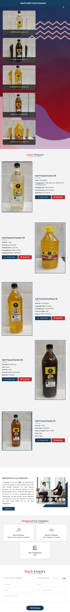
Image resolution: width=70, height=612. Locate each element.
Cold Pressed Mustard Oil (19, 59)
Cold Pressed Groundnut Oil (19, 142)
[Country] (18, 590)
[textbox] (56, 578)
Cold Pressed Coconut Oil (19, 32)
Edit (64, 578)
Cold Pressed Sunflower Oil (19, 87)
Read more (8, 509)
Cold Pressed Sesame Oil (19, 114)
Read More (58, 197)
